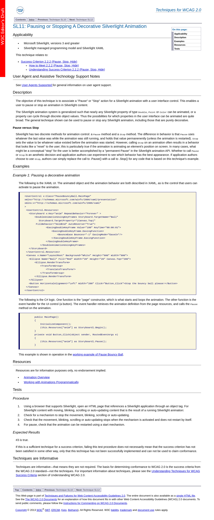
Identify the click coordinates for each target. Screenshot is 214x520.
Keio (64, 509)
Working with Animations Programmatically (51, 381)
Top (17, 489)
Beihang (73, 509)
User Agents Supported (37, 85)
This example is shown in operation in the (46, 354)
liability (115, 509)
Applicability (180, 34)
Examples (179, 41)
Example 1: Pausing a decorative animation (46, 175)
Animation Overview (37, 377)
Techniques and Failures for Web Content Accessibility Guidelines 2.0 (85, 495)
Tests (177, 48)
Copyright (21, 509)
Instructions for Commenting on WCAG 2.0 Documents (95, 502)
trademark (126, 509)
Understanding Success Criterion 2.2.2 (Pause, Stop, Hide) (67, 69)
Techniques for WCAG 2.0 (178, 10)
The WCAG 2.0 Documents (41, 499)
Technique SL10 (52, 19)
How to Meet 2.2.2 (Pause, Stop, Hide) (54, 65)
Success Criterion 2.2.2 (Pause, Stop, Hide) (49, 61)
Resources (179, 45)
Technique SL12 (81, 19)
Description (180, 37)
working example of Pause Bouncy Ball (98, 354)
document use (146, 509)
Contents (21, 19)
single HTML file (185, 495)
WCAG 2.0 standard (34, 470)
